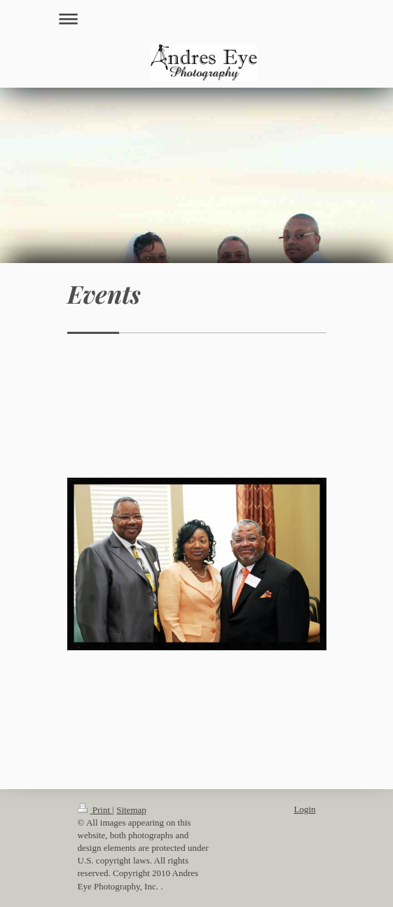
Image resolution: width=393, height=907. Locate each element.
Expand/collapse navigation (196, 19)
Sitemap (131, 810)
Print (95, 810)
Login (304, 809)
